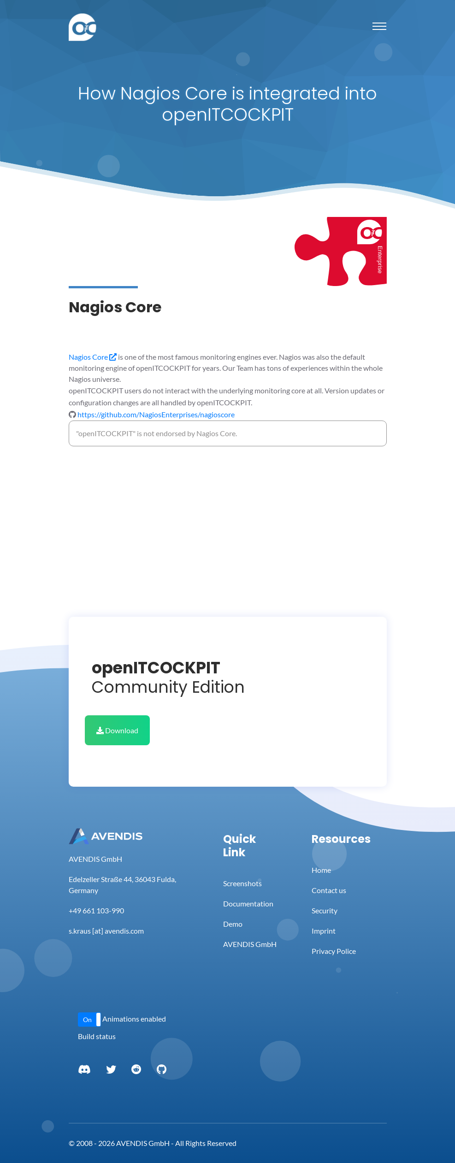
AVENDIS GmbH (250, 944)
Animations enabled (134, 1018)
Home (321, 869)
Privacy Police (334, 951)
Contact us (329, 890)
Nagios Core (93, 356)
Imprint (324, 930)
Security (324, 910)
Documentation (248, 903)
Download (117, 730)
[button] (89, 1019)
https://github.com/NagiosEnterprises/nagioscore (156, 414)
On (87, 1019)
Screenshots (242, 883)
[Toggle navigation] (379, 26)
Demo (232, 923)
